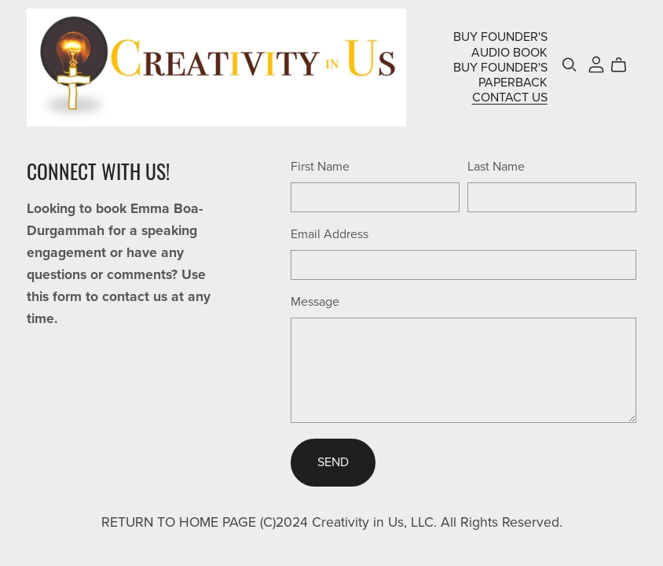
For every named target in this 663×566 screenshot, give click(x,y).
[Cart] (625, 65)
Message (315, 302)
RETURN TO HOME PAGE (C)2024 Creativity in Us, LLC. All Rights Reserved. (331, 522)
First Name (320, 167)
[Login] (596, 64)
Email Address (329, 234)
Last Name (496, 167)
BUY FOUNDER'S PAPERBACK (500, 74)
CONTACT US (510, 97)
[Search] (569, 64)
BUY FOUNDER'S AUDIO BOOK (500, 44)
